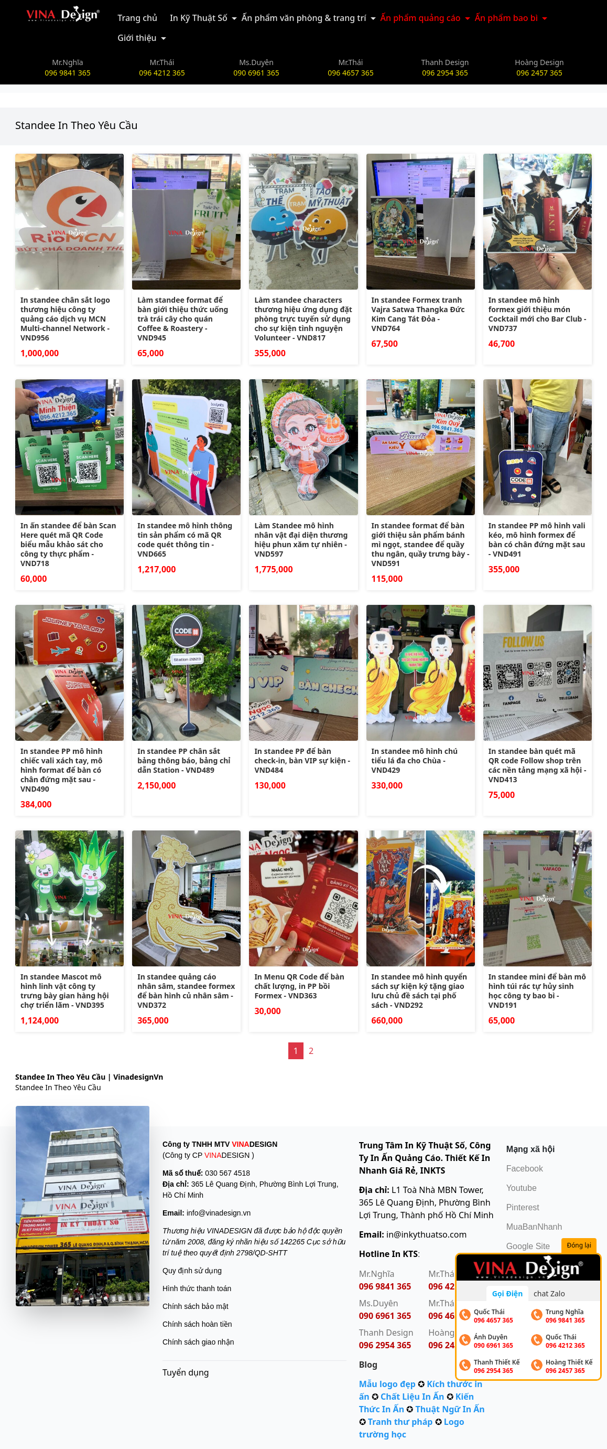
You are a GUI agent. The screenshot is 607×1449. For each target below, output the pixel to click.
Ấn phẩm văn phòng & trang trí (304, 18)
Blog (368, 1364)
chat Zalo (549, 1293)
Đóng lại (580, 1246)
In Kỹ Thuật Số (198, 18)
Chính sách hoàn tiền (197, 1324)
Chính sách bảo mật (195, 1306)
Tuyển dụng (185, 1372)
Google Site (528, 1246)
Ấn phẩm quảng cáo (421, 18)
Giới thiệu (136, 38)
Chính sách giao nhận (198, 1342)
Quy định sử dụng (192, 1270)
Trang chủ (137, 18)
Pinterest (522, 1207)
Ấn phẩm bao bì (506, 18)
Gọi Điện (507, 1293)
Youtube (521, 1188)
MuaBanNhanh (534, 1226)
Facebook (524, 1168)
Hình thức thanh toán (196, 1288)
